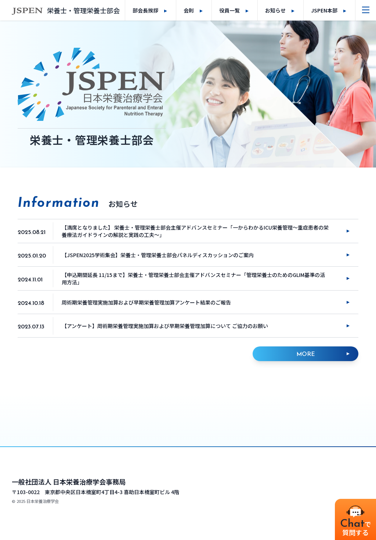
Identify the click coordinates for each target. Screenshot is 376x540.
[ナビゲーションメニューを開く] (365, 10)
